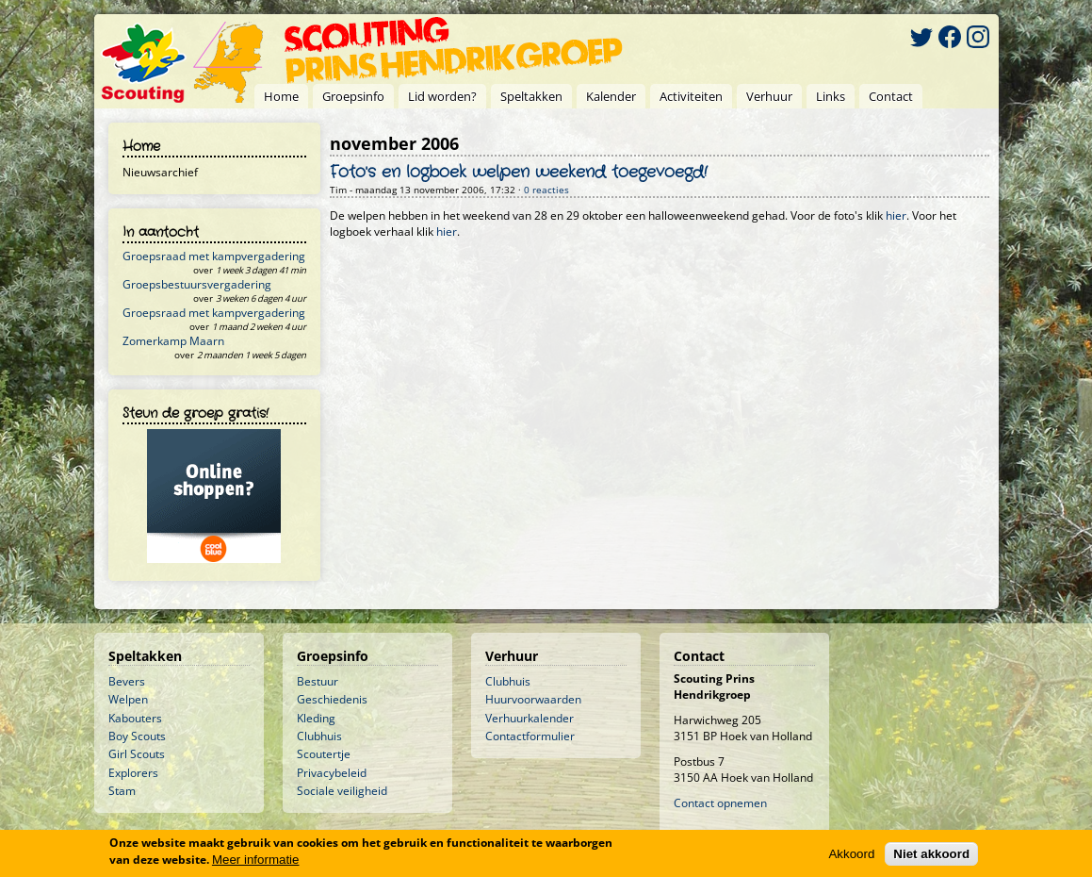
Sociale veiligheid (342, 791)
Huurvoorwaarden (533, 699)
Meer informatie (256, 860)
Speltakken (531, 96)
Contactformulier (530, 736)
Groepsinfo (353, 96)
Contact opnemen (720, 803)
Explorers (133, 773)
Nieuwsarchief (160, 172)
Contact (891, 96)
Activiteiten (691, 96)
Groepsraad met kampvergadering (213, 256)
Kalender (611, 96)
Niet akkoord (931, 855)
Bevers (126, 681)
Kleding (316, 718)
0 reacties (546, 190)
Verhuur (769, 96)
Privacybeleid (332, 773)
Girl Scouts (136, 754)
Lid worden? (442, 96)
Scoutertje (323, 754)
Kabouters (135, 718)
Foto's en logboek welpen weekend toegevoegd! (519, 172)
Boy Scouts (137, 736)
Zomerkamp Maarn (173, 341)
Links (830, 96)
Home (281, 96)
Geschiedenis (332, 699)
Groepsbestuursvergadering (196, 284)
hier (896, 215)
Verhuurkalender (529, 718)
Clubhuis (319, 736)
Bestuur (317, 681)
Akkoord (851, 855)
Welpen (128, 699)
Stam (122, 791)
